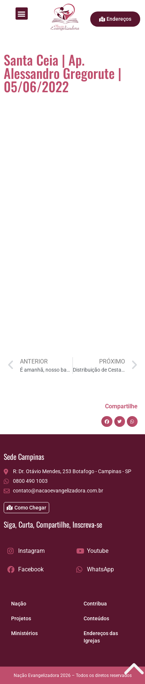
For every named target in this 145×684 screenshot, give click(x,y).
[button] (22, 13)
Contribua (95, 604)
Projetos (21, 618)
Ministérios (24, 633)
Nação (18, 604)
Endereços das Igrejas (101, 637)
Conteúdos (96, 618)
